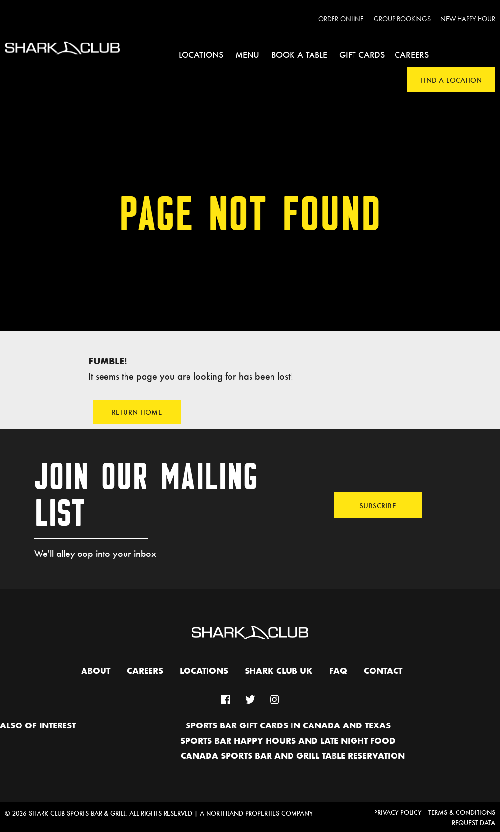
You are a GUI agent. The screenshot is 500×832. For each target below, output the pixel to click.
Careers (412, 54)
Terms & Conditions (461, 812)
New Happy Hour (467, 19)
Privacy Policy (397, 812)
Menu (247, 54)
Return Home (137, 412)
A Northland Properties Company (256, 813)
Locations (201, 54)
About (95, 671)
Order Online (341, 19)
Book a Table (299, 54)
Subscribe (377, 505)
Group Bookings (402, 19)
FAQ (338, 671)
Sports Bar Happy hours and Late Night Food (288, 741)
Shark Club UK (278, 671)
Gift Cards (362, 54)
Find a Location (451, 80)
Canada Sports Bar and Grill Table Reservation (293, 756)
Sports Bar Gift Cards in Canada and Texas (288, 726)
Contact (383, 671)
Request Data (473, 822)
